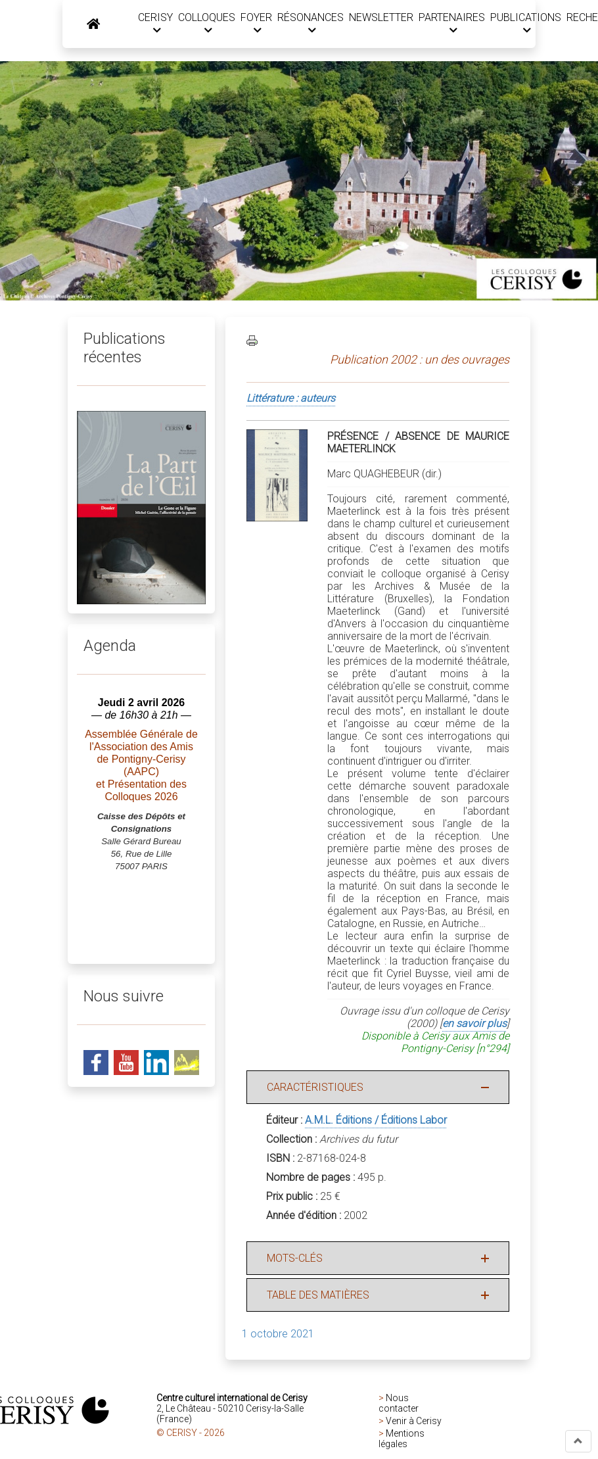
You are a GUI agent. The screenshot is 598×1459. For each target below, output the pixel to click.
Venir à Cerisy (414, 1421)
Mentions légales (402, 1439)
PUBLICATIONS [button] (521, 23)
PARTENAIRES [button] (448, 23)
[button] (578, 1441)
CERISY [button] (151, 23)
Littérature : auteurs (290, 399)
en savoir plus (474, 1024)
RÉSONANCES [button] (306, 23)
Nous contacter (399, 1403)
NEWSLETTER (377, 17)
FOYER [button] (252, 23)
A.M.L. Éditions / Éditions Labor (376, 1120)
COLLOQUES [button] (202, 23)
